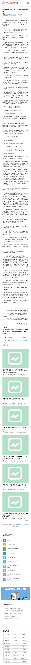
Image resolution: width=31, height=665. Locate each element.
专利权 (15, 640)
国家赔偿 (15, 661)
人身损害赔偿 (15, 643)
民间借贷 (7, 661)
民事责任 (24, 661)
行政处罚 (8, 640)
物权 (24, 649)
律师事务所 (18, 524)
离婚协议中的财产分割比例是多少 (13, 613)
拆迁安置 (7, 646)
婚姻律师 (15, 637)
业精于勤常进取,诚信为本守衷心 (13, 566)
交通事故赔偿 (7, 643)
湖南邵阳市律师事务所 (12, 549)
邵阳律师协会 (10, 561)
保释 (24, 637)
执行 (15, 646)
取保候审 (24, 634)
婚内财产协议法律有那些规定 (12, 608)
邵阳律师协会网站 (11, 557)
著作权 (15, 658)
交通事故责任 (15, 634)
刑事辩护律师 (15, 652)
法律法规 (7, 649)
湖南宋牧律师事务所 (9, 14)
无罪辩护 (7, 658)
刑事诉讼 (7, 637)
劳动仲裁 (24, 652)
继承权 (7, 655)
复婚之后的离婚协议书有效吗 (12, 616)
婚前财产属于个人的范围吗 (12, 618)
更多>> (26, 520)
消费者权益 (7, 652)
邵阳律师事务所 (11, 544)
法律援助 (24, 643)
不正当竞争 (15, 655)
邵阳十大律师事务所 (12, 553)
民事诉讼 (15, 649)
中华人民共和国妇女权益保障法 (13, 574)
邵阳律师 (9, 540)
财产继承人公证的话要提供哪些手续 (14, 611)
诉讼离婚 (7, 634)
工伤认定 (24, 646)
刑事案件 (24, 640)
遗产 (24, 655)
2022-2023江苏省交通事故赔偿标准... (13, 579)
